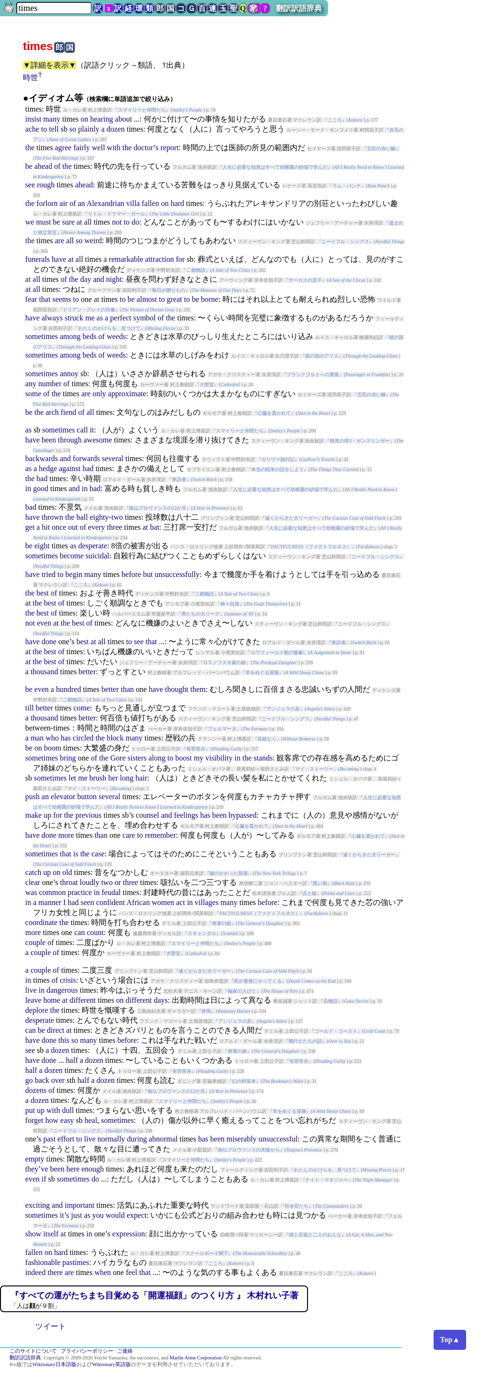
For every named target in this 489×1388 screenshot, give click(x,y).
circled (83, 738)
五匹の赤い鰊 (381, 148)
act (180, 902)
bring (68, 758)
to (44, 129)
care (128, 835)
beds (89, 336)
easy (67, 1120)
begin (74, 574)
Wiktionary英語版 (111, 1364)
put (30, 1110)
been (49, 440)
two (107, 882)
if (44, 1179)
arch (52, 412)
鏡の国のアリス (322, 356)
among (70, 336)
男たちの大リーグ (200, 614)
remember (160, 835)
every (96, 527)
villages (207, 902)
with (113, 148)
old (67, 872)
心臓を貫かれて (274, 413)
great (174, 299)
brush (97, 778)
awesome (98, 440)
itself (51, 1234)
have (59, 259)
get (30, 527)
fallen (150, 203)
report (169, 148)
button (87, 796)
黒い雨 (320, 883)
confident (110, 902)
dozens (35, 1090)
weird (93, 240)
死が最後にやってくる (258, 981)
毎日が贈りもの (168, 290)
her (113, 778)
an (81, 203)
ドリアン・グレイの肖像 (89, 309)
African (138, 902)
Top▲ (450, 1340)
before (131, 574)
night (114, 279)
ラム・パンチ (346, 185)
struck (73, 318)
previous (88, 815)
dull (68, 1110)
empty (34, 1159)
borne (209, 299)
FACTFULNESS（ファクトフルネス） (311, 546)
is (75, 854)
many (52, 119)
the (30, 148)
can (79, 932)
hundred (68, 689)
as (99, 318)
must (43, 222)
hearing (101, 119)
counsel (147, 815)
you (98, 1215)
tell (54, 129)
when (103, 1272)
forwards (86, 458)
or (118, 882)
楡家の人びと (242, 991)
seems (62, 299)
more (66, 835)
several (112, 458)
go (29, 1080)
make (33, 815)
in (28, 488)
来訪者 (179, 479)
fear (31, 299)
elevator (63, 796)
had (73, 902)
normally (111, 1139)
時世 (30, 77)
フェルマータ (222, 728)
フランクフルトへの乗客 (313, 374)
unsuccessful (278, 1139)
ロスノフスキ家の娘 (224, 662)
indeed (35, 1272)
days (161, 1000)
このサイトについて (33, 1351)
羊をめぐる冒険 (262, 672)
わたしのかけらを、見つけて (109, 328)
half (72, 1060)
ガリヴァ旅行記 (278, 459)
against (69, 468)
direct (55, 1030)
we (29, 222)
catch (33, 872)
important (79, 1205)
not (117, 222)
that (45, 299)
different (83, 1000)
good (40, 488)
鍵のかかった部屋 (229, 873)
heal (91, 1120)
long (126, 778)
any (30, 384)
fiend (68, 412)
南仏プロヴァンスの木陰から (249, 1149)
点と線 (309, 893)
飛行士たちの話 (305, 1041)
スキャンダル (202, 933)
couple (35, 942)
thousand (44, 672)
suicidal (97, 556)
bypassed (243, 815)
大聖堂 (207, 384)
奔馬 (206, 1011)
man (37, 738)
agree (63, 148)
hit (46, 527)
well (98, 148)
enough (93, 1169)
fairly (82, 148)
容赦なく (266, 738)
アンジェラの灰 (283, 708)
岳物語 (330, 1001)
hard (177, 203)
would (115, 1215)
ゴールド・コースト (335, 1031)
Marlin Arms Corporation (196, 1357)
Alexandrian (105, 203)
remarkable (126, 259)
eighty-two (106, 517)
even (44, 623)
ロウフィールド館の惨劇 (277, 652)
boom (52, 748)
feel (131, 1272)
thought (177, 689)
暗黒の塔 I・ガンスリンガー (360, 440)
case (98, 854)
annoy (69, 374)
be (28, 166)
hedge (48, 468)
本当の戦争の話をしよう (277, 469)
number (50, 384)
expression (128, 1234)
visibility (219, 758)
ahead (43, 166)
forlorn (46, 203)
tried (48, 574)
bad (88, 468)
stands (263, 758)
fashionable (43, 1262)
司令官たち (296, 1206)
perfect (120, 318)
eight (42, 546)
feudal (111, 892)
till (29, 708)
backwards (41, 458)
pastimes (76, 1262)
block (115, 738)
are (59, 240)
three (114, 527)
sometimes (41, 336)
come (82, 708)
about (123, 119)
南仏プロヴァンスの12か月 (157, 508)
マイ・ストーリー (314, 768)
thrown (52, 517)
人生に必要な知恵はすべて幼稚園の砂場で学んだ (275, 167)
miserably (241, 1139)
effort (65, 1139)
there (55, 1272)
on (84, 119)
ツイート (50, 1326)
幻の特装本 (244, 1081)
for (180, 259)
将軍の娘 (221, 923)
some (33, 394)
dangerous (62, 990)
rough (45, 185)
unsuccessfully (177, 574)
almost (147, 299)
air (64, 203)
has (66, 738)
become (72, 556)
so (72, 129)
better (87, 672)
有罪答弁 (195, 748)
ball (82, 517)
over (57, 1080)
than (127, 689)
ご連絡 (125, 1351)
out (73, 527)
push (32, 796)
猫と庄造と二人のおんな (315, 1234)
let (72, 778)
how (52, 1120)
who (52, 738)
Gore (118, 758)
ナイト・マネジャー (326, 1179)
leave (33, 1000)
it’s (64, 1215)
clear (32, 882)
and (98, 279)
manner (49, 902)
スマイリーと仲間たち (142, 110)
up (47, 815)
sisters (137, 758)
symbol (144, 318)
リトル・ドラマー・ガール (116, 213)
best (42, 593)
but (147, 574)
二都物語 (195, 270)
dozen (115, 129)
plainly (88, 129)
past (49, 1139)
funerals (37, 259)
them (198, 689)
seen (87, 902)
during (137, 1139)
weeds (116, 336)
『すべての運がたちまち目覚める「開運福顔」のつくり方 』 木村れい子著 (154, 1295)
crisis (68, 980)
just (76, 1215)
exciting (37, 1205)
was (31, 892)
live (31, 990)
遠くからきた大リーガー (291, 518)
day (85, 279)
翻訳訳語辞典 (299, 8)
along (157, 758)
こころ (335, 120)
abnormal (163, 1139)
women (163, 902)
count (95, 932)
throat (69, 882)
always (52, 318)
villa (132, 203)
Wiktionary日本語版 (54, 1364)
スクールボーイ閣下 (206, 1253)
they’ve (36, 1169)
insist (33, 119)
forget (34, 1120)
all (88, 222)
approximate (127, 394)
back (42, 1080)
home (52, 1000)
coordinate (41, 922)
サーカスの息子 (305, 280)
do (135, 222)
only (99, 394)
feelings (186, 815)
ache (32, 129)
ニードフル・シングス (345, 241)
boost (183, 758)
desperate (92, 546)
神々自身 (229, 604)
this (63, 1040)
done (49, 641)
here (73, 1169)
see (30, 185)
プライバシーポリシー (87, 1351)
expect (137, 1215)
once (59, 527)
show (33, 1234)
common (52, 892)
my (198, 758)
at (79, 222)
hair (141, 778)
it (92, 430)
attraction (159, 259)
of (57, 166)
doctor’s (146, 148)
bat (154, 527)
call (82, 430)
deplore (36, 1010)
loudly (89, 882)
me (90, 318)
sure (68, 222)
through (70, 440)
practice (80, 892)
